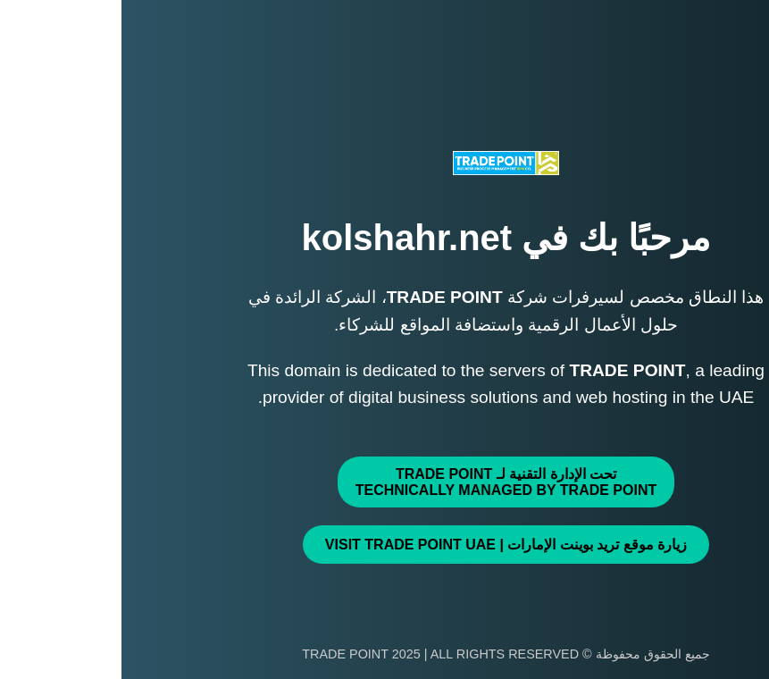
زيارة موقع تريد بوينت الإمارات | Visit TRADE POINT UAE (384, 544)
